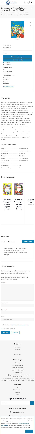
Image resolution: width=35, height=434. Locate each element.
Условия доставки (17, 361)
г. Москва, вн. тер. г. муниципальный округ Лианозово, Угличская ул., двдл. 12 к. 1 (19, 415)
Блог (17, 380)
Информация (17, 353)
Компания (17, 337)
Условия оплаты (17, 358)
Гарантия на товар (17, 363)
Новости (17, 342)
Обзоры (17, 388)
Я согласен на (16, 318)
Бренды (17, 385)
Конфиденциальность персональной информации (17, 368)
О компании (17, 340)
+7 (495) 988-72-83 (18, 405)
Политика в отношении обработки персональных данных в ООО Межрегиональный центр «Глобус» (17, 372)
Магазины (17, 347)
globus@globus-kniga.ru (19, 409)
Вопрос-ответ (17, 383)
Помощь (17, 356)
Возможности (17, 365)
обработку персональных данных (20, 318)
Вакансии (17, 345)
